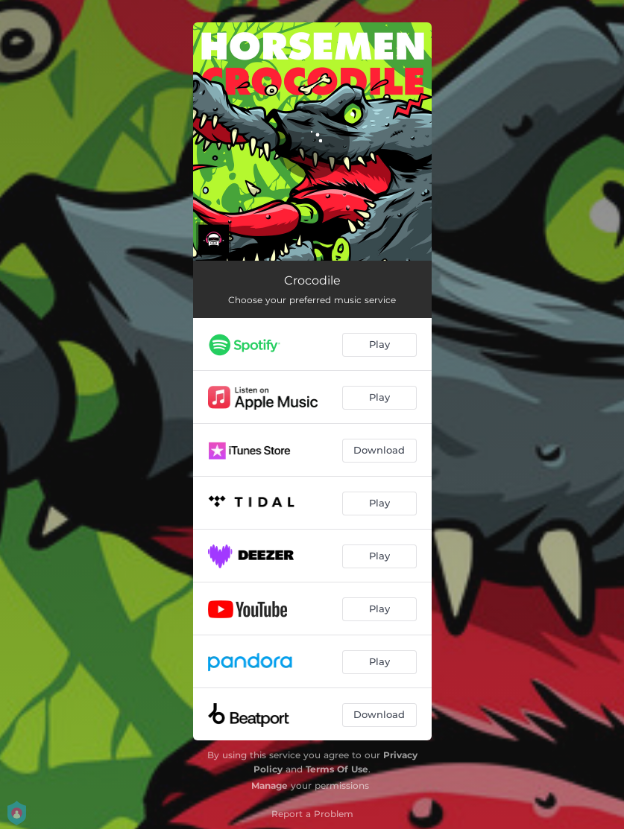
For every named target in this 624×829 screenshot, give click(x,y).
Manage (269, 785)
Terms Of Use (337, 769)
